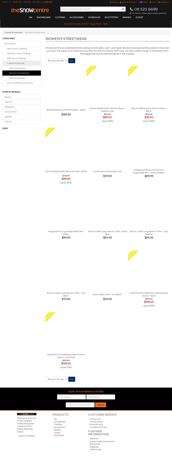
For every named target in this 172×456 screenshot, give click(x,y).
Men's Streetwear (17, 68)
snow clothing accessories (20, 83)
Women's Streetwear (19, 73)
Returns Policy (96, 424)
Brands (127, 17)
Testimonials (95, 449)
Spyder (8, 116)
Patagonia (10, 107)
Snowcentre (11, 111)
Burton (8, 97)
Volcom (8, 121)
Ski (55, 419)
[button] (114, 2)
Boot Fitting (111, 17)
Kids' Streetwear (17, 78)
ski (30, 17)
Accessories (59, 427)
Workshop (94, 17)
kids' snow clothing (16, 58)
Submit (100, 405)
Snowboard (59, 421)
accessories (77, 17)
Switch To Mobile (26, 436)
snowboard (44, 17)
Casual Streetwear (13, 32)
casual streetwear (16, 63)
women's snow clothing (18, 53)
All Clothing (10, 43)
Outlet (139, 17)
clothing (60, 17)
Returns (37, 2)
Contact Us (95, 419)
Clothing (58, 424)
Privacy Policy (96, 421)
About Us (6, 2)
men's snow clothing (17, 48)
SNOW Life (17, 2)
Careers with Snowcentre (102, 441)
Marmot (8, 102)
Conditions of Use (98, 427)
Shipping (27, 2)
